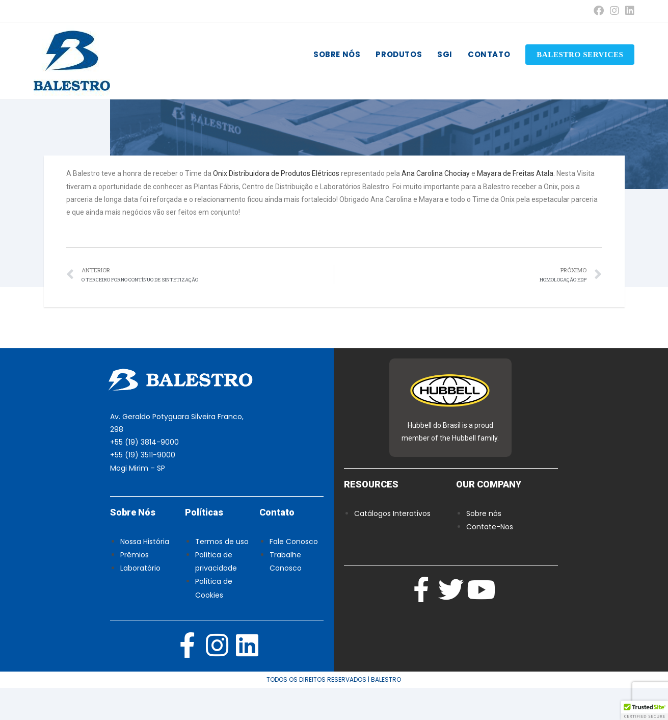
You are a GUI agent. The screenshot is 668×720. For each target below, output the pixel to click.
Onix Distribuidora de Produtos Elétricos (276, 206)
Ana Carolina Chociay (436, 206)
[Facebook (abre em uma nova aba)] (599, 11)
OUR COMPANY (488, 516)
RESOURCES (371, 516)
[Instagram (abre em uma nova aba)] (614, 11)
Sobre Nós (132, 544)
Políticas (204, 544)
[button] (644, 710)
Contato (277, 544)
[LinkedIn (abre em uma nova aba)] (628, 11)
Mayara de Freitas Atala (515, 206)
